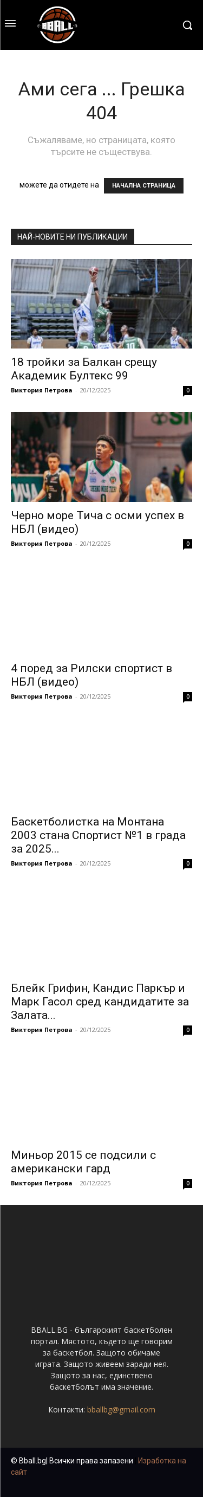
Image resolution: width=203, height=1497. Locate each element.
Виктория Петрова (42, 390)
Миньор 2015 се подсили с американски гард (83, 1161)
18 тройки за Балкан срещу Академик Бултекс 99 (84, 369)
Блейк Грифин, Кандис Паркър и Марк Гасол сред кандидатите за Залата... (100, 1002)
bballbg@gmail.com (121, 1409)
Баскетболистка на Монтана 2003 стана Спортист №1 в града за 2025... (98, 835)
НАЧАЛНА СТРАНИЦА (143, 185)
